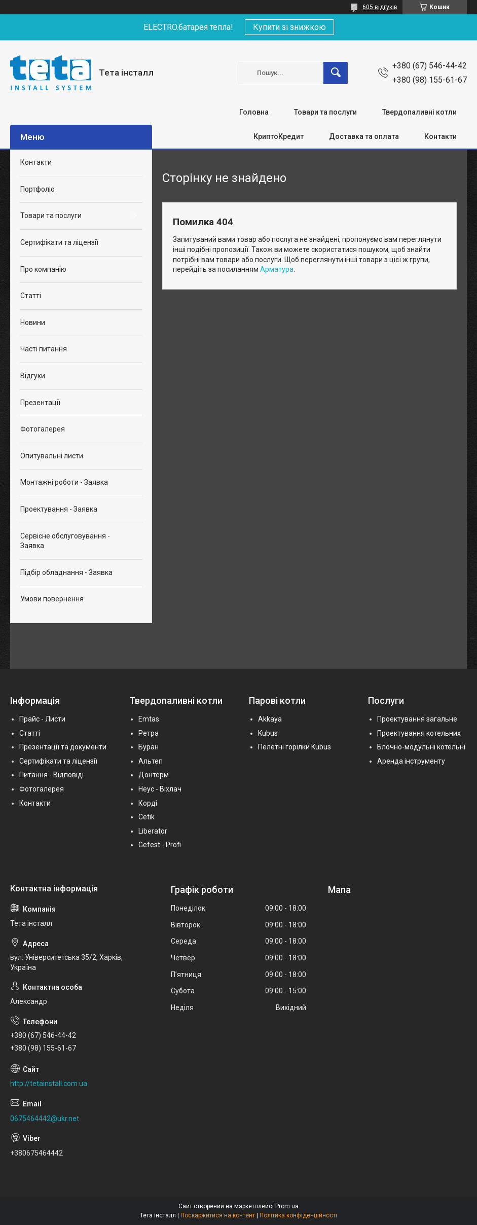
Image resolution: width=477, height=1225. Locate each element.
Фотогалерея (42, 429)
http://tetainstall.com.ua (48, 1083)
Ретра (148, 733)
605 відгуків (379, 7)
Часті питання (43, 349)
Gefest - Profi (159, 845)
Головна (254, 112)
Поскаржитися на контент (217, 1215)
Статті (30, 296)
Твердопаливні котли (419, 112)
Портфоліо (37, 189)
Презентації (40, 403)
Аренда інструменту (411, 761)
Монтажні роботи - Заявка (64, 482)
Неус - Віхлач (159, 789)
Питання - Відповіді (51, 775)
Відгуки (32, 376)
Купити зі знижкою (289, 27)
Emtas (148, 719)
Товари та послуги (325, 112)
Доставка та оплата (364, 136)
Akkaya (270, 719)
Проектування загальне (417, 719)
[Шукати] (335, 73)
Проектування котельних (419, 733)
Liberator (152, 831)
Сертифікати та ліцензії (59, 242)
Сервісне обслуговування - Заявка (65, 541)
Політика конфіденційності (298, 1215)
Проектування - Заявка (58, 509)
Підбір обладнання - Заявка (66, 572)
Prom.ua (287, 1206)
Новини (32, 322)
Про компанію (43, 269)
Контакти (440, 136)
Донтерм (153, 775)
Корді (147, 803)
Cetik (146, 817)
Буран (148, 747)
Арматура (276, 269)
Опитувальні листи (51, 456)
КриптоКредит (278, 136)
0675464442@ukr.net (44, 1118)
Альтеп (150, 761)
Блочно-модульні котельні (421, 747)
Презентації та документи (62, 747)
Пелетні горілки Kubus (294, 747)
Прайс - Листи (42, 719)
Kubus (268, 733)
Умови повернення (52, 599)
